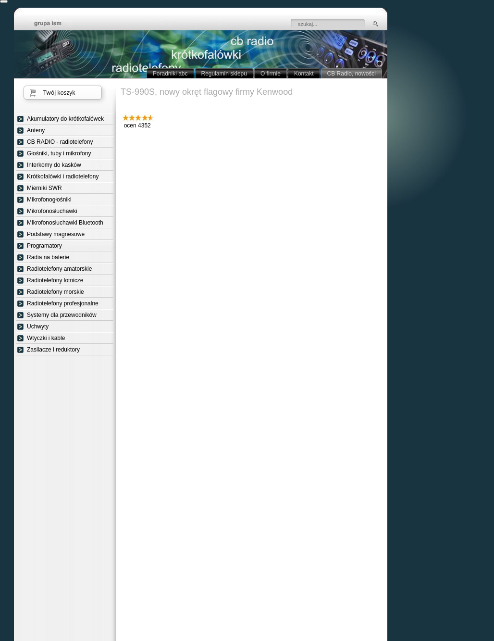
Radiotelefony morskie (55, 292)
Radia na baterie (48, 257)
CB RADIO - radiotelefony (60, 141)
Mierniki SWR (44, 188)
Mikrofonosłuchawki (52, 211)
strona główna (55, 24)
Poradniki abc (170, 73)
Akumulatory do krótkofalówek (65, 118)
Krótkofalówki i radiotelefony (63, 176)
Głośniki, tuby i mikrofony (59, 153)
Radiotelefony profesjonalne (63, 303)
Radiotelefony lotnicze (55, 280)
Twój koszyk (59, 92)
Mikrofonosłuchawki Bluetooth (65, 222)
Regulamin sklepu (224, 73)
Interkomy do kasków (54, 165)
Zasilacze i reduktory (53, 349)
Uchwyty (38, 326)
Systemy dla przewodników (62, 315)
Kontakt (304, 73)
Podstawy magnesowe (56, 234)
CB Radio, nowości (351, 73)
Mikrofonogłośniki (49, 199)
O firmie (270, 73)
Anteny (36, 130)
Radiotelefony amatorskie (59, 268)
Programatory (44, 245)
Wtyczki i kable (46, 338)
